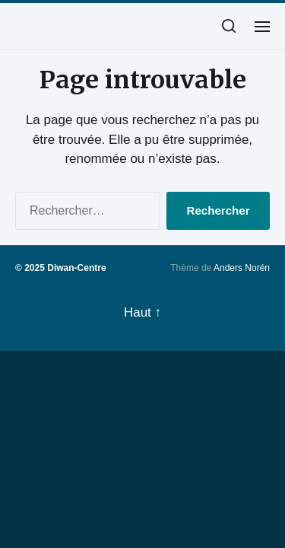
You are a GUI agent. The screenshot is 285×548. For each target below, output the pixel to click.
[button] (229, 26)
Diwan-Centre (76, 268)
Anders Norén (242, 268)
